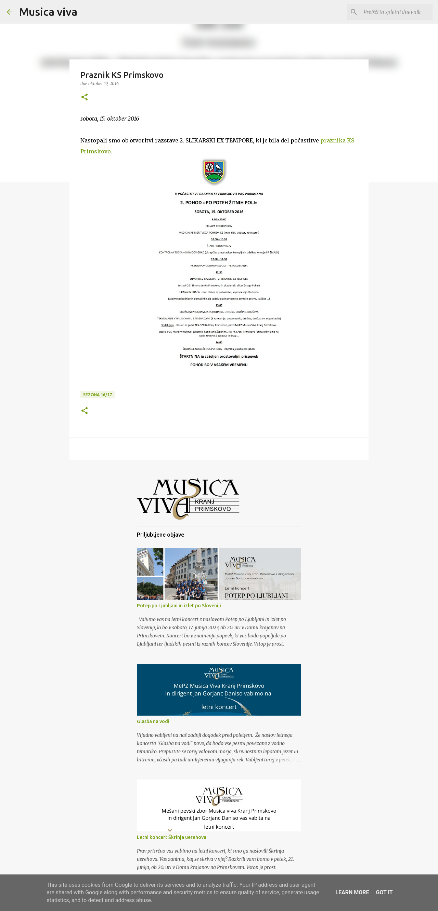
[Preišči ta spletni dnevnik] (397, 12)
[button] (84, 97)
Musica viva (48, 11)
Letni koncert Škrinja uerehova (171, 837)
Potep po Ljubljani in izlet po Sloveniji (179, 605)
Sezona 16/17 (97, 394)
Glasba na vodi (153, 721)
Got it (384, 892)
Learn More (352, 892)
